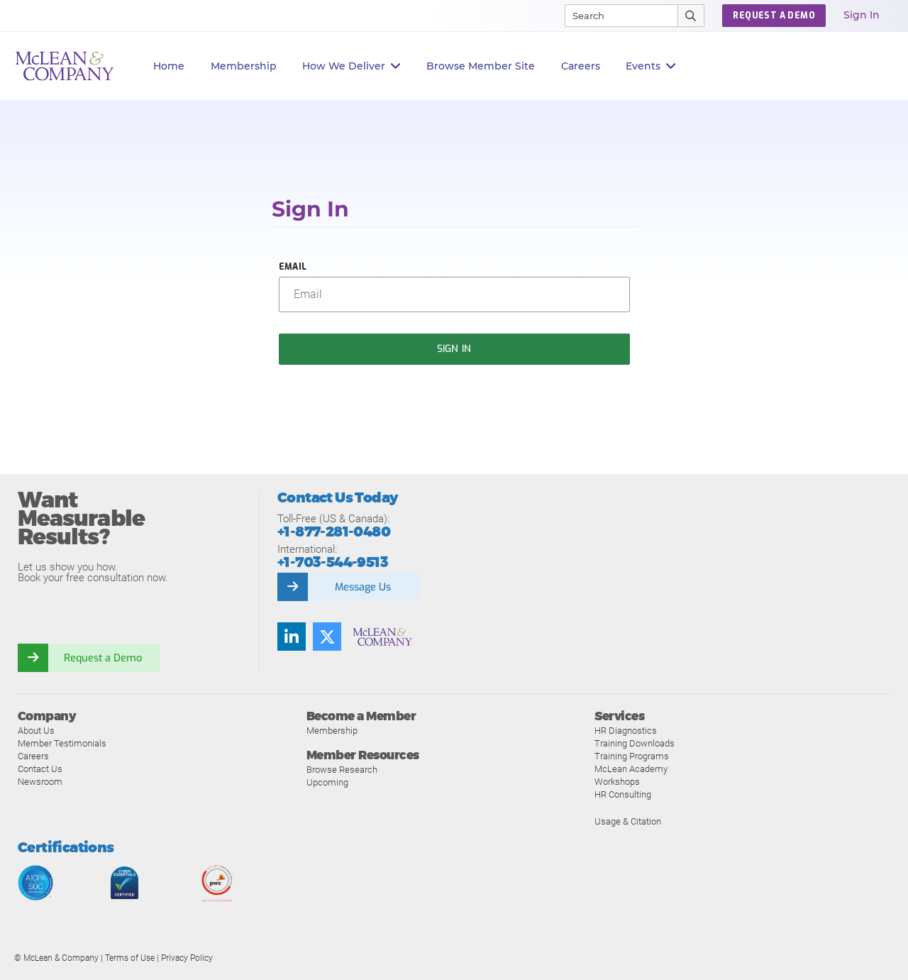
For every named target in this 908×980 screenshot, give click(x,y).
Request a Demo (102, 658)
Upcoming (327, 782)
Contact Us (40, 769)
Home (168, 66)
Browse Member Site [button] (480, 66)
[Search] (615, 16)
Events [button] (651, 66)
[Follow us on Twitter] (327, 636)
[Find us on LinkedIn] (291, 636)
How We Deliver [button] (351, 66)
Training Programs (631, 756)
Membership (244, 66)
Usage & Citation (627, 821)
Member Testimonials (62, 743)
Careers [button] (580, 66)
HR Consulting (622, 794)
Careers (33, 756)
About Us (36, 730)
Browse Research (341, 769)
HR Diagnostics (625, 730)
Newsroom (40, 781)
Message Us (362, 587)
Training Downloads (634, 743)
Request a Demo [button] (774, 15)
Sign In (861, 15)
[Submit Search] (691, 15)
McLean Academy (631, 769)
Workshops (617, 781)
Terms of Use (130, 958)
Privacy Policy (187, 958)
